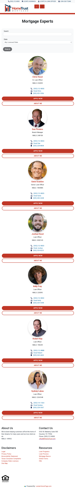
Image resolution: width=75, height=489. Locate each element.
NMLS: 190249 (37, 345)
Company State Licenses (10, 461)
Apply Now (37, 99)
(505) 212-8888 (38, 350)
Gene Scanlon (37, 181)
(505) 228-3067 (38, 407)
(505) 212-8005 (38, 193)
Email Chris (37, 91)
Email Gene (37, 196)
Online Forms (43, 459)
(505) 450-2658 (38, 198)
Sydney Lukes (37, 391)
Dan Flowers (37, 129)
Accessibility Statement (9, 456)
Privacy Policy (6, 454)
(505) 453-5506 (38, 93)
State (5, 39)
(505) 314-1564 (38, 403)
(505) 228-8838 (38, 146)
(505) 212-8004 (38, 141)
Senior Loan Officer (37, 185)
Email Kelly (37, 300)
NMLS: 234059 (37, 83)
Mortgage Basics (45, 456)
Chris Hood (37, 77)
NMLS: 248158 (37, 135)
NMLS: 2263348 (37, 397)
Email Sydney (38, 405)
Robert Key (37, 339)
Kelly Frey (37, 286)
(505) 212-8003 (38, 246)
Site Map (4, 463)
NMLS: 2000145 (37, 240)
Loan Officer (37, 237)
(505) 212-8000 (38, 89)
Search (6, 31)
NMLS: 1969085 (37, 188)
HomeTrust (48, 439)
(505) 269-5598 (38, 303)
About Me (38, 103)
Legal (3, 451)
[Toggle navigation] (42, 6)
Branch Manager (37, 132)
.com (53, 439)
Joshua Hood (38, 234)
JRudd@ (42, 439)
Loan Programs (44, 451)
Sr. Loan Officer (37, 80)
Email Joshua (38, 248)
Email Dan (36, 143)
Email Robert (37, 353)
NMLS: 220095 (37, 293)
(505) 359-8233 (38, 250)
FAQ (40, 461)
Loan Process (44, 454)
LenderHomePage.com (43, 486)
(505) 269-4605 (38, 355)
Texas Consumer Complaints (11, 459)
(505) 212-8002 (38, 298)
